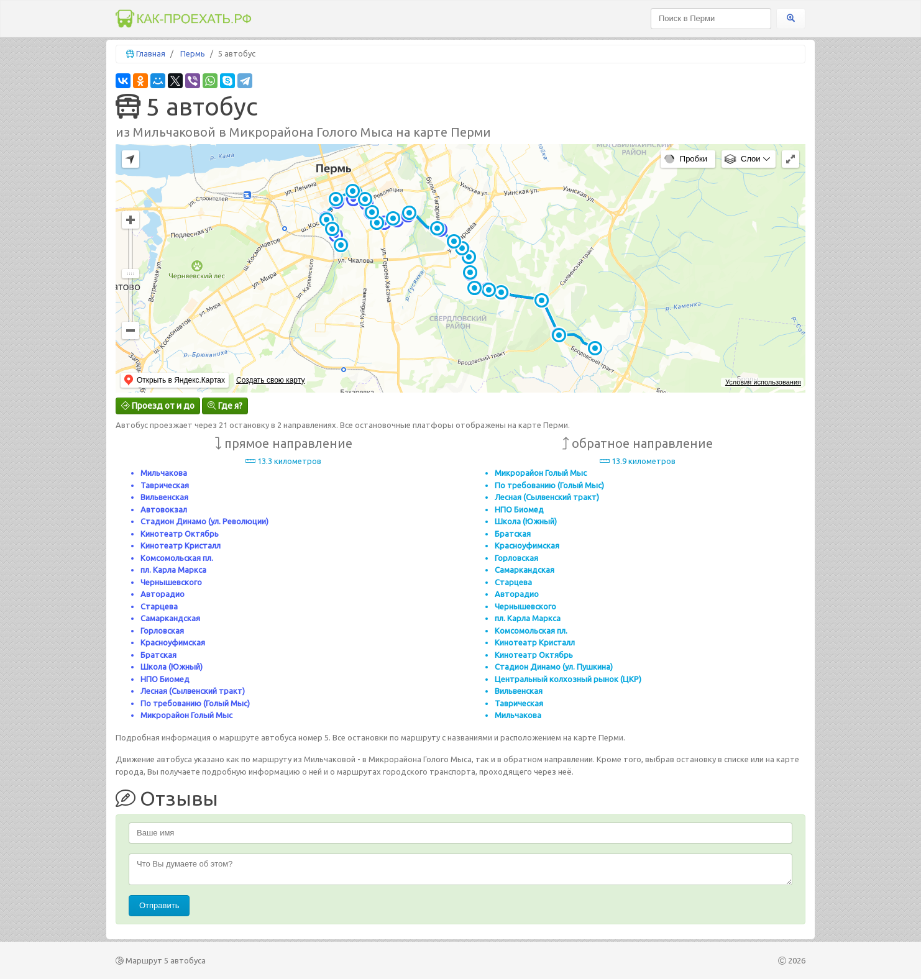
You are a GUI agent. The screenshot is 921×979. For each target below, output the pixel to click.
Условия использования (763, 382)
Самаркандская (170, 618)
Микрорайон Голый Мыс (186, 715)
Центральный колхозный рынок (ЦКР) (568, 679)
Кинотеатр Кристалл (180, 545)
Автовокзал (163, 509)
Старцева (159, 606)
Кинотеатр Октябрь (179, 533)
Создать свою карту (270, 380)
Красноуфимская (172, 642)
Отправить (159, 905)
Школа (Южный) (171, 666)
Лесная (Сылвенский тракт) (192, 690)
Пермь (192, 53)
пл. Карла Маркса (173, 569)
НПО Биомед (165, 679)
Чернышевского (171, 582)
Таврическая (164, 485)
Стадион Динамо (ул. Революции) (204, 521)
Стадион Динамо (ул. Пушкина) (554, 666)
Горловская (162, 630)
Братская (158, 654)
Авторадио (162, 594)
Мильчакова (163, 472)
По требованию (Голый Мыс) (195, 703)
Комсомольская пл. (176, 557)
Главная (150, 53)
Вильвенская (164, 497)
